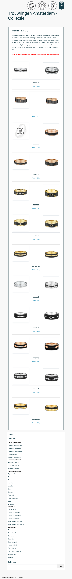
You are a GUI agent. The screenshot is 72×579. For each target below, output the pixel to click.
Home (10, 434)
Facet (9, 480)
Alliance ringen (12, 454)
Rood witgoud (12, 548)
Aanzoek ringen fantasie (15, 451)
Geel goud (11, 536)
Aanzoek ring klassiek (14, 448)
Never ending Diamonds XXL (16, 524)
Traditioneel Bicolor (13, 468)
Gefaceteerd (11, 539)
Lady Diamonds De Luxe (15, 512)
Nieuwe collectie (12, 545)
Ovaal (9, 489)
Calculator (12, 562)
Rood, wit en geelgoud (14, 551)
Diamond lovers (12, 530)
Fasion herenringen (13, 462)
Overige (10, 492)
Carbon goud (12, 509)
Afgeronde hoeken (13, 474)
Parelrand (11, 495)
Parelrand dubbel (13, 498)
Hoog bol (10, 483)
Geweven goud (12, 542)
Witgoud (10, 557)
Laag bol (10, 486)
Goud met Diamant (13, 465)
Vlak (9, 501)
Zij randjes (11, 504)
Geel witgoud (12, 533)
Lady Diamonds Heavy (14, 515)
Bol (9, 477)
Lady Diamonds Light (14, 518)
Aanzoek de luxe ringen (15, 445)
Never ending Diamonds (15, 521)
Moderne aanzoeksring (14, 457)
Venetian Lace (12, 554)
